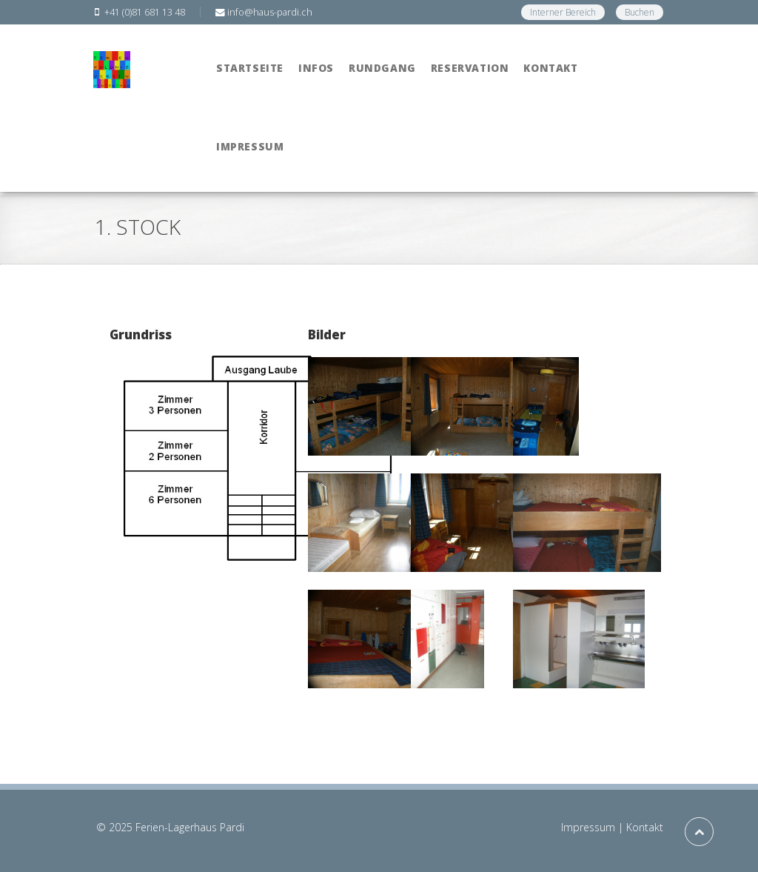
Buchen (639, 12)
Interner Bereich (563, 12)
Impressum (588, 827)
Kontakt (644, 827)
